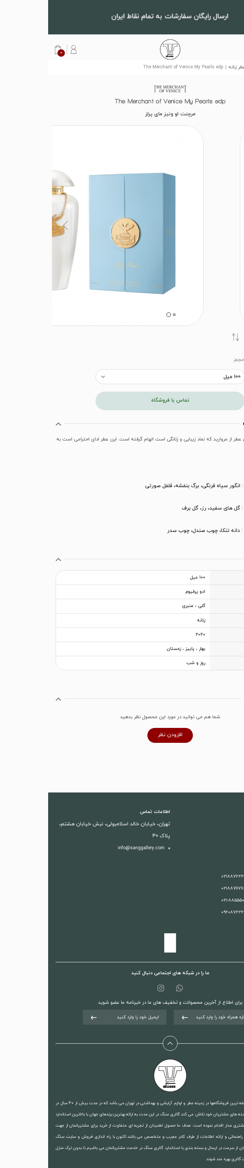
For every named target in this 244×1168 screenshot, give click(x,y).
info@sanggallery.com (93, 848)
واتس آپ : (202, 912)
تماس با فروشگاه (122, 400)
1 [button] (125, 315)
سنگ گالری (226, 67)
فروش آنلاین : (202, 900)
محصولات (220, 824)
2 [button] (119, 314)
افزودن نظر (122, 734)
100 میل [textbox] (184, 376)
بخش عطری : (202, 876)
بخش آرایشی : (202, 888)
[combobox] (122, 376)
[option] (122, 225)
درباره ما (223, 848)
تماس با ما (220, 836)
